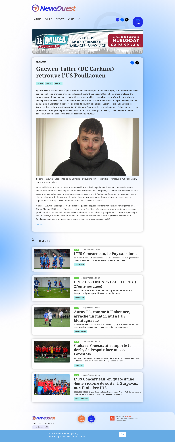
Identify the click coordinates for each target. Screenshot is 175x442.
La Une (37, 19)
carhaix (40, 83)
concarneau (79, 264)
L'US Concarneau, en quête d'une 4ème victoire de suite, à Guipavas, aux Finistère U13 (106, 383)
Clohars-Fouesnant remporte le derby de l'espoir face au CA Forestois (102, 349)
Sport (60, 19)
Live (135, 19)
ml (118, 19)
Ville (48, 19)
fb (122, 19)
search (81, 19)
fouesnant (79, 365)
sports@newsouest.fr (40, 427)
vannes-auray (80, 331)
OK (122, 434)
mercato (58, 83)
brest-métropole (81, 398)
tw (126, 19)
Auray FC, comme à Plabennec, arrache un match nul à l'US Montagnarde (102, 316)
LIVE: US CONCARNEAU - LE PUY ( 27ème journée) (105, 284)
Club (71, 19)
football (49, 83)
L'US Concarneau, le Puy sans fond (105, 253)
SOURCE (40, 224)
